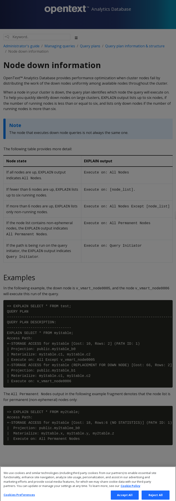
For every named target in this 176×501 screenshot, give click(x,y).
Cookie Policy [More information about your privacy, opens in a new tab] (130, 489)
